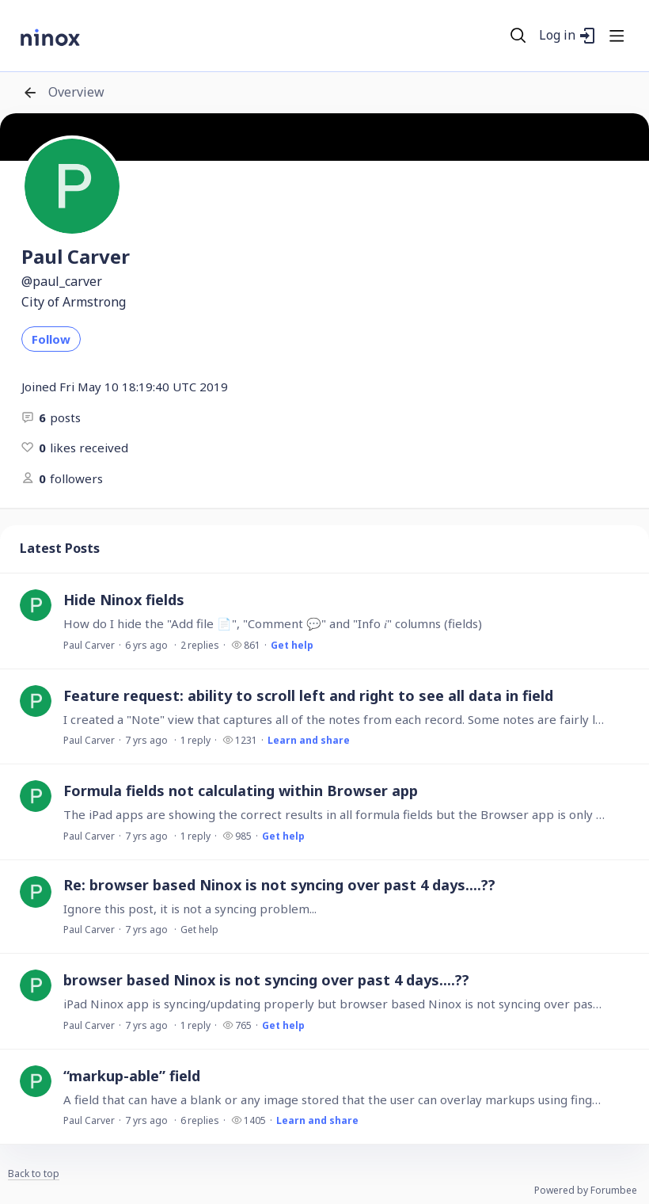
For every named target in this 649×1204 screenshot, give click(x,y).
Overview (76, 93)
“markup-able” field (131, 1075)
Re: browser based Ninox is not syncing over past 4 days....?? (279, 884)
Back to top (33, 1174)
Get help (292, 645)
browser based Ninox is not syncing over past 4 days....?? (266, 979)
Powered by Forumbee (585, 1191)
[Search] (518, 35)
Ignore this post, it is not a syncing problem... (190, 908)
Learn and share (309, 740)
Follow (51, 339)
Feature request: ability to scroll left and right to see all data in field (308, 695)
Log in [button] (557, 36)
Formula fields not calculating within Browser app (240, 790)
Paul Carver (89, 645)
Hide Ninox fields (123, 599)
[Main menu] (616, 35)
